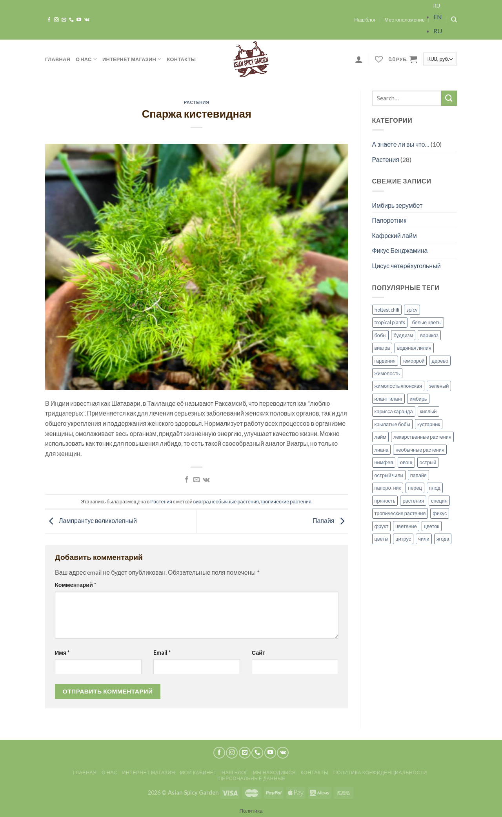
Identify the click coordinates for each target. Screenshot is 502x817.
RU (436, 6)
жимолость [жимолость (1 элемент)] (387, 373)
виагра (201, 501)
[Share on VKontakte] (206, 479)
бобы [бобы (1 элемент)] (381, 335)
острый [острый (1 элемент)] (428, 462)
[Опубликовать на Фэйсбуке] (187, 479)
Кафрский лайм (394, 235)
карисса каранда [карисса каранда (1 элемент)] (394, 411)
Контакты (181, 59)
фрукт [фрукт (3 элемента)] (382, 526)
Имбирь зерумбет (397, 205)
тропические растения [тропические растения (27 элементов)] (400, 513)
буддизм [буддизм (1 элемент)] (403, 335)
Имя (62, 652)
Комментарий (75, 584)
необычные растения (234, 501)
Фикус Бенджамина (400, 250)
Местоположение (404, 19)
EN (437, 16)
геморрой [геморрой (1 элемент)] (414, 361)
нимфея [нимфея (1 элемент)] (384, 462)
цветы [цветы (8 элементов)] (382, 539)
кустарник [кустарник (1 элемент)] (428, 424)
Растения (196, 102)
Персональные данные (252, 778)
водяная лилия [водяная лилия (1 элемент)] (414, 348)
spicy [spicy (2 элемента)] (412, 310)
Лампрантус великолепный (91, 520)
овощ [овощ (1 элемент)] (406, 462)
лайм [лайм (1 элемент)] (381, 437)
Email (162, 652)
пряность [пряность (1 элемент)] (385, 500)
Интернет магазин (132, 59)
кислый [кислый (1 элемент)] (428, 411)
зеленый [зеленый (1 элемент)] (439, 386)
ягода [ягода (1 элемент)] (443, 539)
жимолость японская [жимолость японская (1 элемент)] (398, 386)
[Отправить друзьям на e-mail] (196, 479)
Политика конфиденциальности (380, 772)
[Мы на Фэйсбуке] (49, 20)
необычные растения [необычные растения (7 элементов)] (419, 450)
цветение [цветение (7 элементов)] (406, 526)
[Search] (454, 19)
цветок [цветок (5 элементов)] (431, 526)
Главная (57, 59)
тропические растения (285, 501)
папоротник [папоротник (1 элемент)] (388, 488)
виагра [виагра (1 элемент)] (382, 348)
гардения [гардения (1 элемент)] (385, 361)
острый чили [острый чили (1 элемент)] (389, 475)
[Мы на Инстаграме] (56, 20)
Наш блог (365, 19)
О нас (86, 59)
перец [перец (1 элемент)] (415, 488)
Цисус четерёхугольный (406, 265)
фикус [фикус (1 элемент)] (440, 513)
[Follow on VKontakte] (86, 20)
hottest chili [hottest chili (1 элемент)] (387, 310)
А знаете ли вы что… (401, 144)
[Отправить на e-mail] (64, 20)
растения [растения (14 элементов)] (413, 500)
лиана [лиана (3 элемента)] (382, 450)
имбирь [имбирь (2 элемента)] (418, 399)
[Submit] (449, 98)
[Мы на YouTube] (78, 20)
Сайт (258, 652)
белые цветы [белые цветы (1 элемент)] (427, 322)
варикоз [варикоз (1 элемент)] (429, 335)
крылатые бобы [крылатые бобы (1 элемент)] (392, 424)
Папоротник (389, 220)
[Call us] (71, 20)
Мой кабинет (198, 772)
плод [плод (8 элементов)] (434, 488)
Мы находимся (274, 772)
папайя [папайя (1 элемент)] (418, 475)
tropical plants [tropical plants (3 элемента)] (390, 322)
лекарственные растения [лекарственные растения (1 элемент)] (422, 437)
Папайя (330, 520)
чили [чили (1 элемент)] (423, 539)
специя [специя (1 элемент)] (439, 500)
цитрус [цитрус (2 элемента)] (403, 539)
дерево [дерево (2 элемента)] (439, 361)
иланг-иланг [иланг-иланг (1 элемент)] (389, 399)
